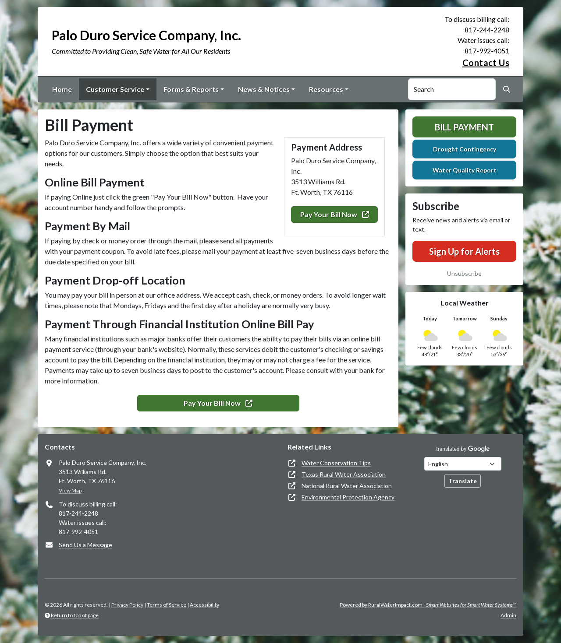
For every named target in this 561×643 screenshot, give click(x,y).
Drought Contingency (464, 149)
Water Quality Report (465, 170)
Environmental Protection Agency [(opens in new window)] (348, 497)
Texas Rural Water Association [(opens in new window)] (344, 474)
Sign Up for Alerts (464, 251)
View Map (70, 490)
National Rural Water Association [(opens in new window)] (347, 485)
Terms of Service (166, 604)
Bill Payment (464, 127)
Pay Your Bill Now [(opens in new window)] (334, 214)
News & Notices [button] (264, 89)
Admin (508, 615)
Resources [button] (326, 89)
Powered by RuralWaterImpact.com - (428, 604)
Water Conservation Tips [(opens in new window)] (336, 463)
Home (62, 89)
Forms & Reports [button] (191, 89)
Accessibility (204, 604)
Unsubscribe (464, 273)
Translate (462, 481)
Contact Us (485, 62)
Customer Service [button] (115, 89)
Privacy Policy (127, 604)
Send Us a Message (85, 544)
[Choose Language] (462, 464)
